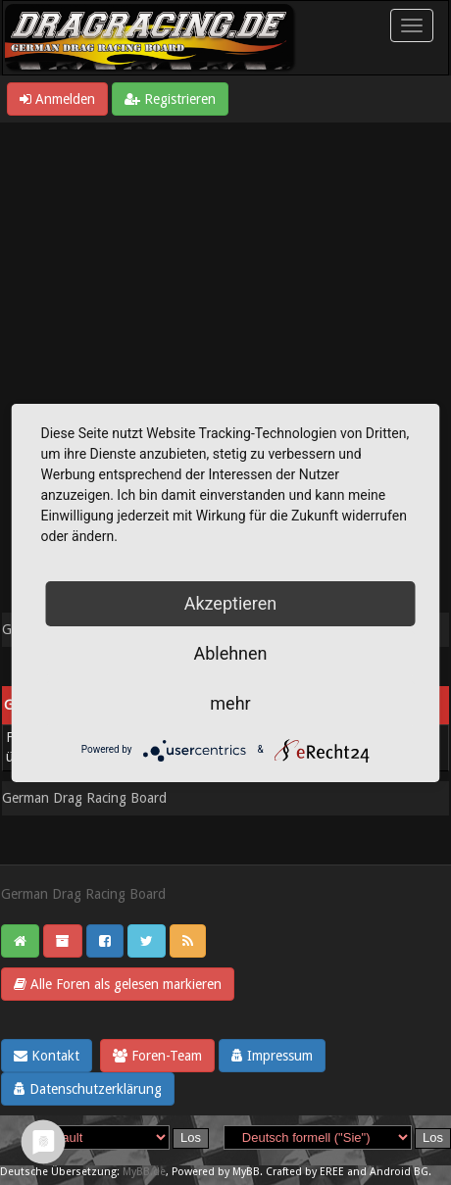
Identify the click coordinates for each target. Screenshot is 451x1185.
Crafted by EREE (305, 1171)
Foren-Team (157, 1055)
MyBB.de (144, 1171)
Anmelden (57, 99)
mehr (230, 703)
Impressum (272, 1055)
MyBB (246, 1171)
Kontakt (46, 1055)
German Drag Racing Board (84, 798)
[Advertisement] (225, 357)
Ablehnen (230, 653)
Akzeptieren (230, 603)
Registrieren (170, 99)
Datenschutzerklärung (88, 1089)
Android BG (399, 1171)
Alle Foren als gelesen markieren (118, 984)
